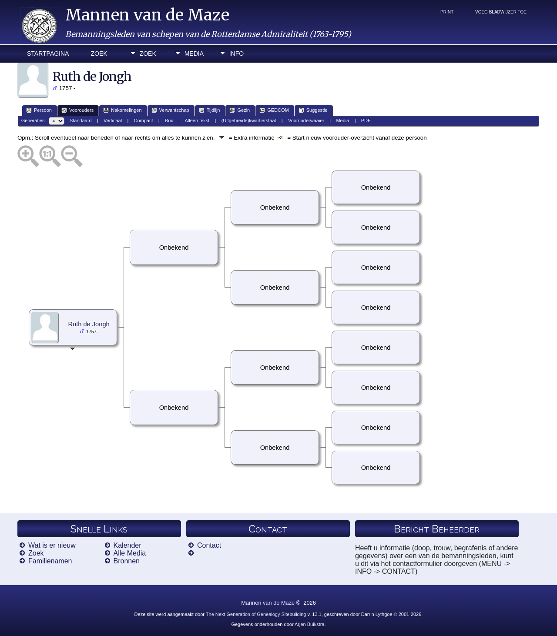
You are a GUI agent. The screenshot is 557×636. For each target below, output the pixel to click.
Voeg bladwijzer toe (501, 12)
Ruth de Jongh (88, 324)
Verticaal (113, 120)
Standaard (81, 120)
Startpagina (48, 53)
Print (446, 12)
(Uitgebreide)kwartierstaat (248, 120)
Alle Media (130, 553)
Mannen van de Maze (147, 15)
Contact (209, 545)
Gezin (239, 110)
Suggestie (313, 110)
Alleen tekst (197, 120)
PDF (366, 120)
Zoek (99, 53)
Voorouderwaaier (306, 120)
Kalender (127, 545)
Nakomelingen (122, 110)
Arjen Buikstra (309, 624)
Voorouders (77, 110)
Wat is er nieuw (52, 545)
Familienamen (50, 561)
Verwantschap (170, 110)
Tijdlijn (209, 110)
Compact (143, 120)
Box (169, 120)
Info (236, 53)
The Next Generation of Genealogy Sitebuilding (256, 614)
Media (194, 53)
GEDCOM (274, 110)
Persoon (39, 110)
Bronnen (127, 561)
